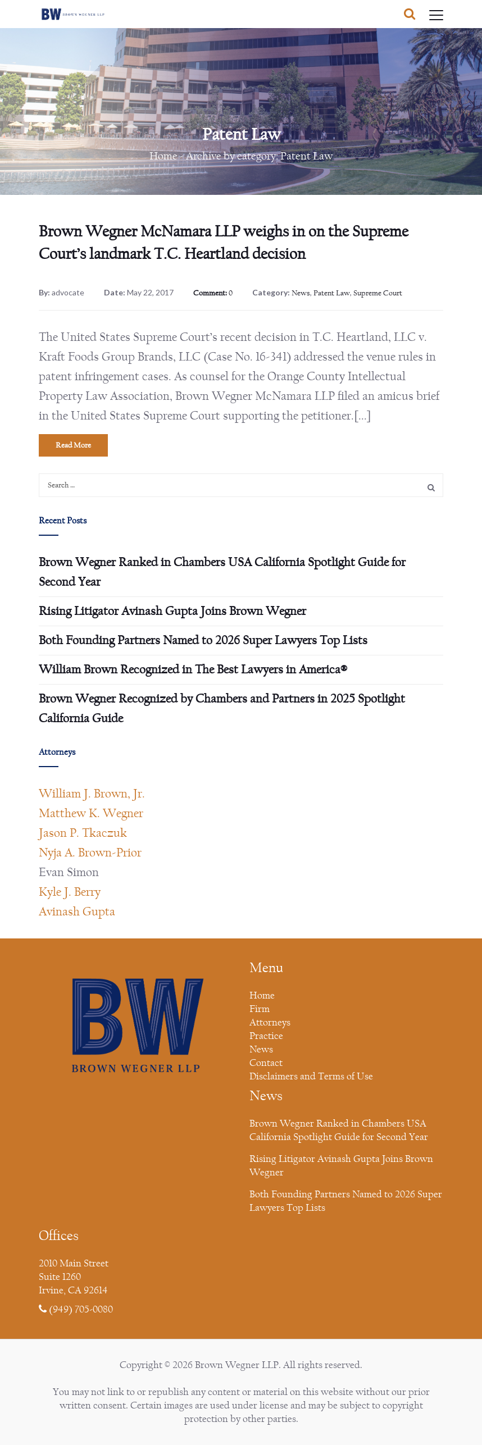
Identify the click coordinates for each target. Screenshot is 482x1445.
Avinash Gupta (77, 911)
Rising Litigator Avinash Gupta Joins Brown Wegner (172, 611)
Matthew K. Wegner (91, 813)
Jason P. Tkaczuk (83, 833)
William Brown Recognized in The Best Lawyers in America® (193, 669)
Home (163, 155)
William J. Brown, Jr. (92, 793)
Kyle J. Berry (70, 892)
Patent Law (331, 293)
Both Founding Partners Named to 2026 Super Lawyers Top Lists (203, 640)
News (301, 293)
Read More (73, 445)
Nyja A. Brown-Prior (90, 852)
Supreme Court (377, 293)
